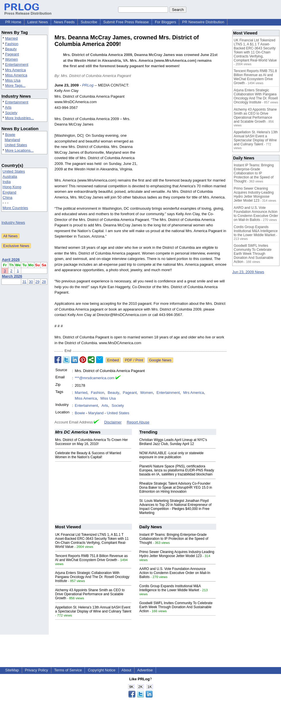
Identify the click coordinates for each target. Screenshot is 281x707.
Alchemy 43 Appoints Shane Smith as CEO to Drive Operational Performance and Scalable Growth (90, 594)
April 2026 (11, 259)
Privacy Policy (36, 670)
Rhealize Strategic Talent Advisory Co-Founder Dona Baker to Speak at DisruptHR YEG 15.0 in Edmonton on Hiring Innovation (175, 487)
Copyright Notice (101, 670)
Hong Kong (12, 187)
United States (16, 145)
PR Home (13, 22)
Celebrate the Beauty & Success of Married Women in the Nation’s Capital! (88, 455)
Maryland (12, 140)
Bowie (10, 134)
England (9, 192)
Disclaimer (113, 422)
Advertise (145, 670)
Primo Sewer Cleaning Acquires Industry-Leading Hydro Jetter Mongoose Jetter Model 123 (176, 554)
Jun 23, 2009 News (248, 272)
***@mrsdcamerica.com (94, 378)
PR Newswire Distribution (203, 22)
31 (24, 282)
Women (11, 59)
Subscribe (89, 22)
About (126, 670)
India (7, 182)
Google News (160, 360)
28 (44, 282)
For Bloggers (165, 22)
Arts (8, 107)
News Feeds (64, 22)
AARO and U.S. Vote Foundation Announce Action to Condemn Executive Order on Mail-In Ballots (174, 573)
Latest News (37, 22)
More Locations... (19, 150)
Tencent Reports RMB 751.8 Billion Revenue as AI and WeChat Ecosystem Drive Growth (91, 558)
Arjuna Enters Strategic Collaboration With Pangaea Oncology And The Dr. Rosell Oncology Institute (92, 577)
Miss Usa (12, 80)
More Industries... (19, 118)
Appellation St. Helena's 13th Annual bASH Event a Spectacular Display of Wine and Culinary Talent (93, 609)
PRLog (87, 85)
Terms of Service (68, 670)
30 (31, 282)
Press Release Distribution (28, 11)
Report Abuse (138, 422)
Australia (10, 176)
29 (37, 282)
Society (11, 113)
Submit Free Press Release (126, 22)
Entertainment (16, 64)
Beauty (11, 49)
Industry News (13, 222)
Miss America (16, 75)
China (7, 197)
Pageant (12, 54)
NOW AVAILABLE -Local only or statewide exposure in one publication (171, 455)
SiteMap (12, 670)
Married (11, 38)
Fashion (11, 44)
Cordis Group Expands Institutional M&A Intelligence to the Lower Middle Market (170, 588)
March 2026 (12, 276)
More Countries (15, 208)
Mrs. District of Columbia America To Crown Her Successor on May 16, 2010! (91, 442)
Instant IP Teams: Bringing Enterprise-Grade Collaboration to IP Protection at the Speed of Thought (173, 539)
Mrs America (15, 70)
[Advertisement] (183, 125)
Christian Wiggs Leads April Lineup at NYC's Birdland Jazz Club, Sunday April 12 (173, 442)
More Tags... (15, 85)
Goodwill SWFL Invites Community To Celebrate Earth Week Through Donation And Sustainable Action (175, 607)
